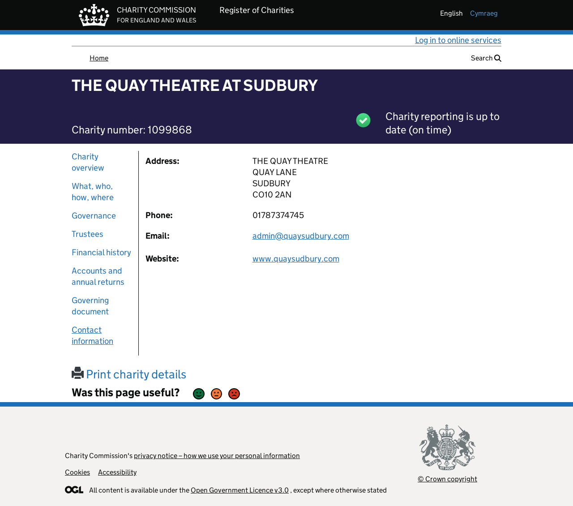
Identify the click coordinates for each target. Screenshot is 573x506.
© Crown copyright (447, 479)
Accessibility (117, 472)
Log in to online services (458, 40)
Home (99, 58)
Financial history (101, 252)
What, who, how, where (93, 191)
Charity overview (88, 162)
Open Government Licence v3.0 (240, 490)
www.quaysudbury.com (295, 258)
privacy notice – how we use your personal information (217, 455)
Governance (94, 215)
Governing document (90, 306)
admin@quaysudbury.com (300, 236)
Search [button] (486, 58)
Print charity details (129, 374)
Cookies (77, 472)
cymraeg (484, 13)
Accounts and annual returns (98, 276)
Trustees (87, 234)
